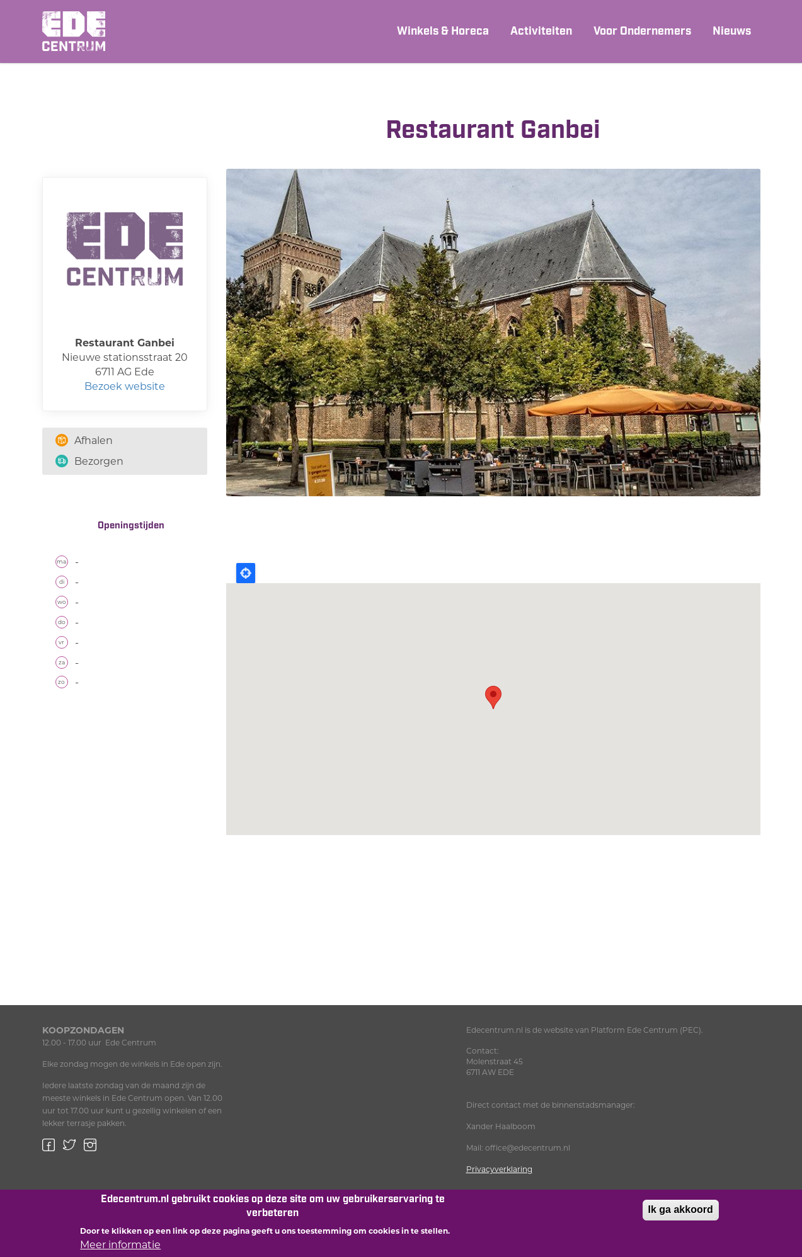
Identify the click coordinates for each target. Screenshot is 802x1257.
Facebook (48, 1145)
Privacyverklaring (499, 1169)
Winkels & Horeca (443, 31)
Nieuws (732, 31)
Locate (245, 573)
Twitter (69, 1145)
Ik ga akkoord (680, 1209)
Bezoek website (124, 386)
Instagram (90, 1145)
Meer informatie (120, 1245)
